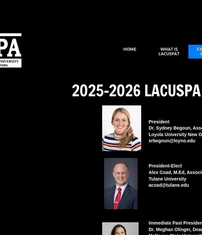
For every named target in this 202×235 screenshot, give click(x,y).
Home (129, 49)
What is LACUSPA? (168, 51)
